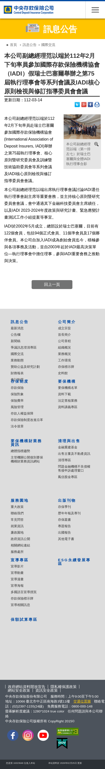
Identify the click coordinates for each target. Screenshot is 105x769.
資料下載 (64, 394)
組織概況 (64, 347)
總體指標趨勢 (20, 451)
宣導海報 (17, 585)
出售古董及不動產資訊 (74, 454)
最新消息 (17, 328)
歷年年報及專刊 (69, 513)
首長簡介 (64, 334)
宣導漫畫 (17, 579)
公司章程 (64, 341)
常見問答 (17, 519)
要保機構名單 (67, 388)
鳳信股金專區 (67, 477)
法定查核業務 (67, 400)
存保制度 (20, 381)
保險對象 (17, 394)
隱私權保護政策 (64, 687)
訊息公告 (30, 45)
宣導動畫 (17, 573)
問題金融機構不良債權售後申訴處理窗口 (74, 468)
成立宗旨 (64, 328)
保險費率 (17, 400)
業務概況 (64, 354)
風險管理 (17, 407)
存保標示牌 (66, 367)
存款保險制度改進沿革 (27, 420)
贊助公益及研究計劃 (25, 367)
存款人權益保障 (22, 413)
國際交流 (17, 354)
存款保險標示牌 (22, 598)
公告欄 (15, 334)
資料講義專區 (67, 407)
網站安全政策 (19, 690)
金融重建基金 (67, 447)
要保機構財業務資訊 (26, 443)
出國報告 (64, 532)
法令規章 (17, 426)
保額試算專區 (24, 619)
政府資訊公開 (20, 539)
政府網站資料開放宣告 (26, 687)
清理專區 (64, 460)
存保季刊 (64, 507)
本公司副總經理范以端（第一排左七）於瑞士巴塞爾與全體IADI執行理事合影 (78, 154)
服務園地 (20, 500)
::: (3, 41)
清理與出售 (69, 441)
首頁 (13, 45)
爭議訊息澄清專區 (24, 347)
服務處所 (17, 552)
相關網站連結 (20, 545)
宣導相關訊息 (20, 605)
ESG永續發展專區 (74, 562)
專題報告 (64, 526)
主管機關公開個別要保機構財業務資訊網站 (27, 459)
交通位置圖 (82, 701)
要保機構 (67, 381)
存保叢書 (64, 519)
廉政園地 (17, 532)
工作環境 (64, 360)
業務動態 (17, 360)
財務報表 (17, 373)
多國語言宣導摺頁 (24, 592)
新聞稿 (15, 341)
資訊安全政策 (46, 690)
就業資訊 (17, 526)
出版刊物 (67, 500)
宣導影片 (17, 566)
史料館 (63, 373)
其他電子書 (66, 539)
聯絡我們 (17, 513)
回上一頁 (52, 284)
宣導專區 (20, 560)
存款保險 (17, 388)
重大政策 (17, 507)
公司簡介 (67, 322)
